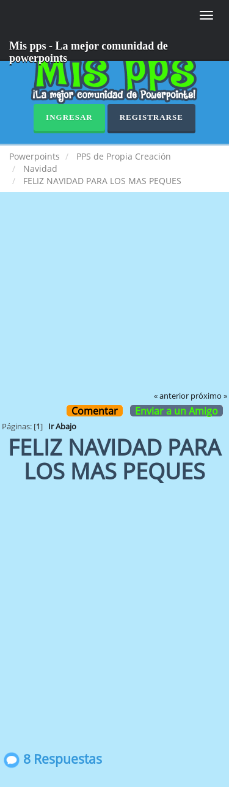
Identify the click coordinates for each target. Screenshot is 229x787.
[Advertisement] (114, 300)
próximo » (209, 396)
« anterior (171, 396)
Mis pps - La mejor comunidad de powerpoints (88, 50)
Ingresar (69, 117)
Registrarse (151, 117)
